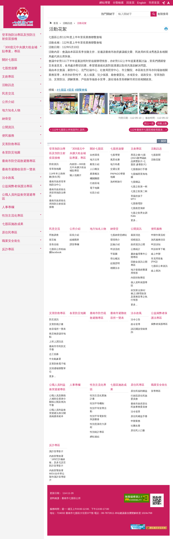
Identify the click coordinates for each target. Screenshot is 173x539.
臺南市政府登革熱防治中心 (57, 183)
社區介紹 (94, 192)
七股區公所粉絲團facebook (57, 251)
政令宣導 (135, 324)
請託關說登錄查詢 (139, 330)
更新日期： (56, 493)
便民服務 (156, 228)
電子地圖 (94, 188)
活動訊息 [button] (8, 85)
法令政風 (136, 313)
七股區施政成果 (12, 224)
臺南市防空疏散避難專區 (18, 161)
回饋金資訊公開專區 (139, 263)
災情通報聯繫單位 (57, 370)
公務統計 (135, 249)
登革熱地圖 (55, 168)
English (141, 2)
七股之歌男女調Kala (139, 214)
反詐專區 (54, 445)
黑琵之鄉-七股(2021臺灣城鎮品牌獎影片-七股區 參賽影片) (138, 159)
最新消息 (135, 235)
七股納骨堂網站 (118, 235)
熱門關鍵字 (108, 13)
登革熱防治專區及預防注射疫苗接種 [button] (18, 36)
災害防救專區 (57, 313)
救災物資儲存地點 (57, 335)
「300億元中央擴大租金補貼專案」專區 (78, 153)
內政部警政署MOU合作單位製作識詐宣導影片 (57, 475)
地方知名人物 (11, 110)
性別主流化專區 (98, 387)
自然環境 (94, 154)
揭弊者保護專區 (159, 324)
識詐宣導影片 (56, 451)
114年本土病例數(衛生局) (57, 175)
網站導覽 (104, 2)
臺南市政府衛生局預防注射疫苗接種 (57, 203)
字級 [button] (168, 3)
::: (4, 2)
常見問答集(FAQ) (157, 260)
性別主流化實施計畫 (98, 397)
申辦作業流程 (158, 235)
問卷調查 (54, 235)
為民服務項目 (158, 239)
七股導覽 (115, 154)
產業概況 (94, 173)
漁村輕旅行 (116, 181)
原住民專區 (137, 384)
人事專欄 (8, 207)
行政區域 (94, 183)
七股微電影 (137, 203)
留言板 (52, 239)
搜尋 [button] (154, 14)
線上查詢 (155, 270)
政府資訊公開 (138, 244)
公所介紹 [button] (8, 102)
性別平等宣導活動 (98, 410)
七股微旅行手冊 (139, 169)
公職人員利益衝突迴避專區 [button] (18, 196)
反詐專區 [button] (8, 249)
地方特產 (115, 164)
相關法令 (115, 268)
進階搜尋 (162, 13)
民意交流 (54, 228)
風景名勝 (115, 159)
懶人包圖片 (75, 175)
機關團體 (94, 178)
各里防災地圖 (11, 152)
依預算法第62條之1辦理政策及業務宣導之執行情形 (139, 295)
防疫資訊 (54, 164)
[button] (64, 103)
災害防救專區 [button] (11, 144)
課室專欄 (74, 244)
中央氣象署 (55, 359)
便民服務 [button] (8, 135)
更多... (134, 220)
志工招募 (54, 354)
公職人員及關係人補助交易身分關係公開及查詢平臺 (57, 400)
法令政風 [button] (8, 177)
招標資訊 (135, 239)
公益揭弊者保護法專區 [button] (17, 186)
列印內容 (166, 28)
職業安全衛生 (159, 384)
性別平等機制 (97, 403)
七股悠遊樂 (117, 148)
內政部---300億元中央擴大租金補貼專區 (78, 167)
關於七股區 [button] (9, 59)
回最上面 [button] (162, 123)
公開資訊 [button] (8, 127)
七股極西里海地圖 (139, 175)
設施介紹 (115, 244)
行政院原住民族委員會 (139, 397)
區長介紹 (74, 235)
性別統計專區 (97, 432)
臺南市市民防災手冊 (57, 348)
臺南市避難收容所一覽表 (18, 169)
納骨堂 (114, 228)
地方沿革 (94, 159)
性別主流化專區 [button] (12, 215)
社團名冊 (135, 425)
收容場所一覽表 (57, 329)
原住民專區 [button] (9, 232)
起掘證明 (115, 263)
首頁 (55, 23)
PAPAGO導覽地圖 (117, 175)
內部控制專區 (138, 277)
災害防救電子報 (57, 363)
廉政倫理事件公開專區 (139, 255)
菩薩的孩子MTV (137, 197)
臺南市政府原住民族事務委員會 (139, 405)
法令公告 (135, 319)
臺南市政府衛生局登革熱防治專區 (57, 192)
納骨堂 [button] (6, 118)
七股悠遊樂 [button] (9, 68)
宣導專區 (155, 391)
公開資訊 (136, 228)
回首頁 (130, 2)
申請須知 (155, 244)
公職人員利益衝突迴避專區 (57, 387)
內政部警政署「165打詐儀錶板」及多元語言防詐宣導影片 (57, 461)
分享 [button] (164, 3)
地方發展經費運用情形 (139, 271)
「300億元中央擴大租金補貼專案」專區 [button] (19, 49)
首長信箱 (54, 244)
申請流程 (115, 249)
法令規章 (135, 411)
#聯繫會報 (81, 89)
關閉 (163, 141)
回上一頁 (149, 123)
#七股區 (61, 89)
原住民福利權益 (139, 391)
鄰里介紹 (94, 164)
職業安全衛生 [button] (11, 241)
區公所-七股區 (22, 16)
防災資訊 (54, 319)
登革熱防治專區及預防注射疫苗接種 (57, 153)
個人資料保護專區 (139, 284)
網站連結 (94, 436)
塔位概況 (115, 258)
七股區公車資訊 (159, 266)
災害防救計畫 (56, 324)
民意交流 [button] (8, 93)
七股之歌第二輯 (139, 191)
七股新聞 (155, 154)
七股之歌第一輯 (139, 186)
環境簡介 (115, 239)
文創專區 (136, 148)
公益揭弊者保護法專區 (159, 315)
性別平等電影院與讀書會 (98, 418)
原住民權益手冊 (139, 416)
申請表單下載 (158, 249)
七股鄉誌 (135, 181)
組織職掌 (74, 239)
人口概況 (94, 169)
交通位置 (115, 169)
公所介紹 (75, 228)
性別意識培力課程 (98, 426)
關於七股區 (96, 148)
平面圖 (113, 253)
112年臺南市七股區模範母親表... (147, 129)
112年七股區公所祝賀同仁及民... (69, 129)
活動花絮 (81, 23)
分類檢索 (118, 2)
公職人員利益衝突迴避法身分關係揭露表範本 (57, 413)
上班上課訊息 (56, 341)
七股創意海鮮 (138, 208)
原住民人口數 (138, 430)
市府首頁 (154, 2)
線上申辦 (155, 253)
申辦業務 (135, 421)
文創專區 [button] (8, 76)
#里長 (70, 89)
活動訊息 (67, 23)
